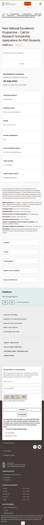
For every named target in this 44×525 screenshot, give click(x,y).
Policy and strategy (13, 347)
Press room (9, 355)
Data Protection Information (28, 517)
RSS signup (7, 451)
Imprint (6, 510)
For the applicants (14, 14)
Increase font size (9, 443)
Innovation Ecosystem (12, 323)
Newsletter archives (11, 436)
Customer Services (11, 332)
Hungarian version (9, 455)
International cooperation (16, 351)
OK (23, 523)
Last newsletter (9, 433)
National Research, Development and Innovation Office (18, 464)
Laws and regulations (10, 507)
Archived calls (10, 15)
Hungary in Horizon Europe (15, 319)
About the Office (11, 343)
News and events (10, 327)
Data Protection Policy (20, 429)
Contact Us (7, 480)
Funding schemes (27, 14)
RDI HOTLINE (27, 3)
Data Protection (8, 513)
